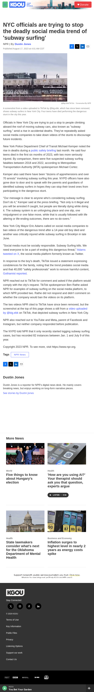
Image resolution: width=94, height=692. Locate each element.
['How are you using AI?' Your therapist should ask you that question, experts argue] (67, 454)
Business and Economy (60, 538)
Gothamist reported (15, 273)
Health (51, 471)
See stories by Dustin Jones (18, 393)
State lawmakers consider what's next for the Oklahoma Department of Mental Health (23, 549)
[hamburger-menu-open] (5, 5)
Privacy (9, 639)
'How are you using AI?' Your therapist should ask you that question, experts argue (66, 480)
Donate (84, 4)
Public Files (11, 633)
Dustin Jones (23, 44)
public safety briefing (43, 150)
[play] (5, 688)
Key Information (13, 626)
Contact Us (11, 659)
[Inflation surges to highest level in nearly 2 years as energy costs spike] (67, 521)
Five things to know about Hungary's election (21, 478)
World (9, 471)
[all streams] (90, 688)
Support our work (14, 653)
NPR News (20, 354)
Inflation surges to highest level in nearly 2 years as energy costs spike (66, 548)
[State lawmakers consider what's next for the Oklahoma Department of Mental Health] (25, 521)
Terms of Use (12, 620)
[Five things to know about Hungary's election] (25, 454)
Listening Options (14, 646)
